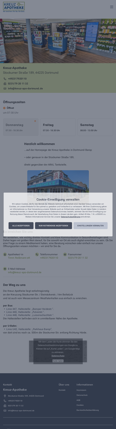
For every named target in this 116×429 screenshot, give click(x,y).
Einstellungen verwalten (90, 226)
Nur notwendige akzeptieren (53, 226)
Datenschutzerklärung (70, 217)
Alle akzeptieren (21, 226)
